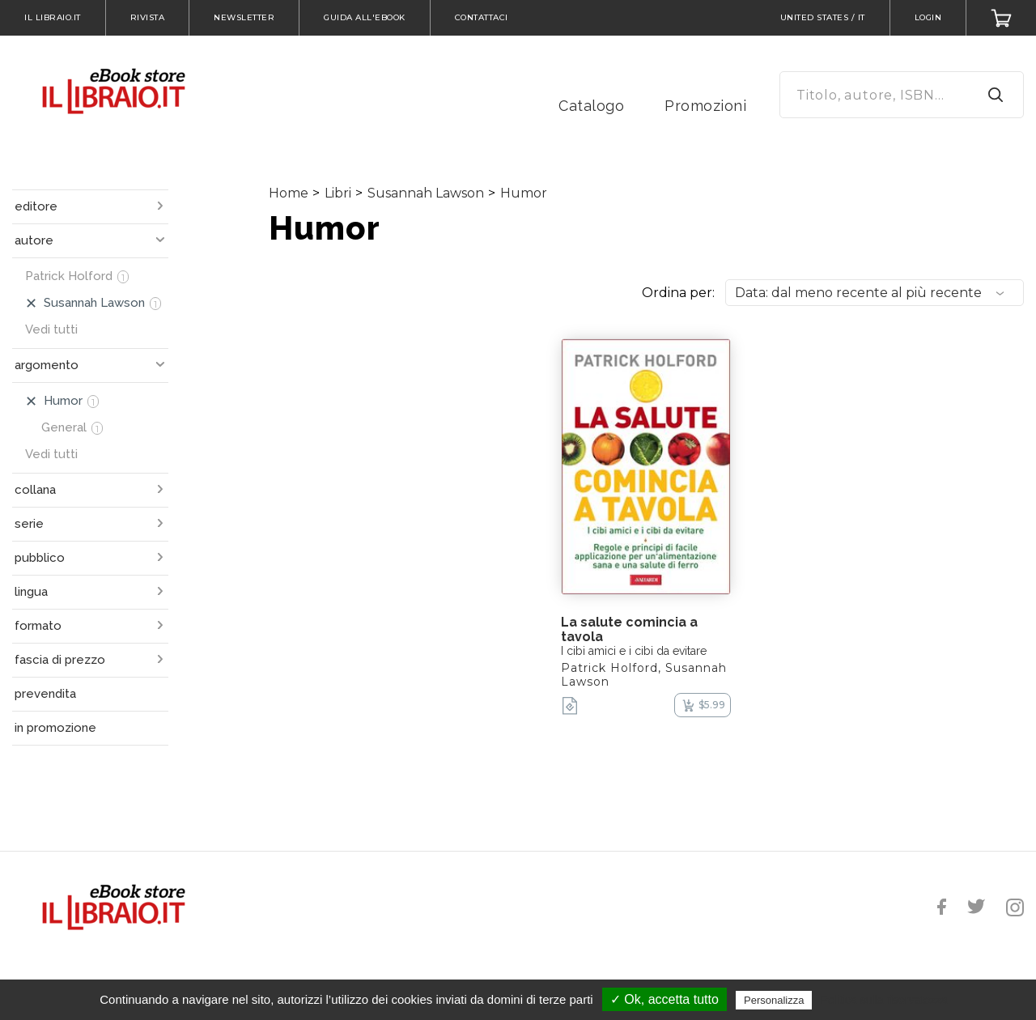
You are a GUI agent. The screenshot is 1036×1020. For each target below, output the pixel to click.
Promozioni (705, 105)
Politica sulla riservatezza (884, 999)
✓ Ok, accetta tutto (664, 999)
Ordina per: (678, 292)
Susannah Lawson (425, 193)
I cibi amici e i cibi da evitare (634, 650)
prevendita (45, 693)
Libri (338, 193)
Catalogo (591, 105)
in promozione (55, 727)
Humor (523, 193)
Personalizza (774, 1000)
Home (288, 193)
